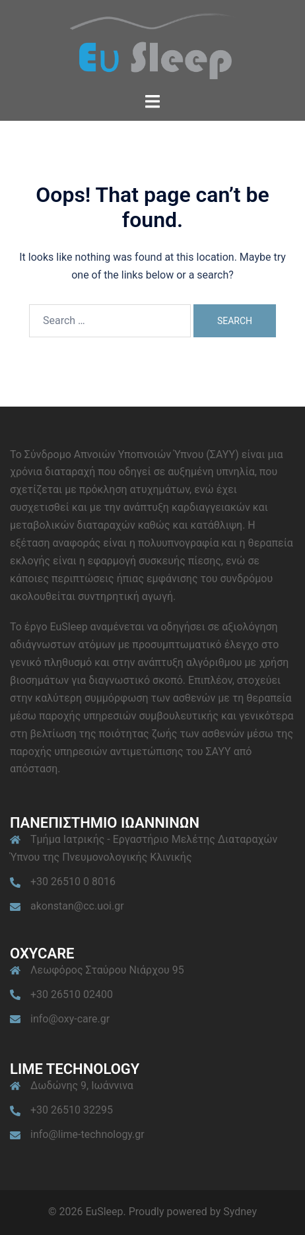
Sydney (240, 1211)
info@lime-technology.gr (87, 1134)
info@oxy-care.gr (70, 1019)
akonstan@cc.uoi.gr (77, 906)
